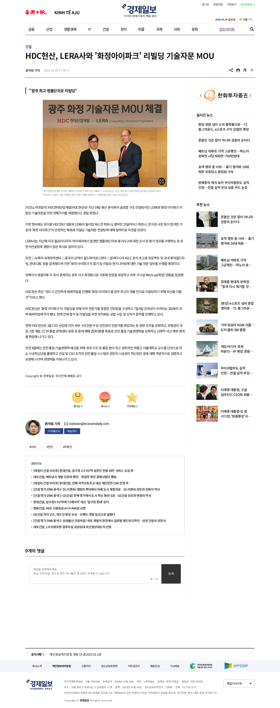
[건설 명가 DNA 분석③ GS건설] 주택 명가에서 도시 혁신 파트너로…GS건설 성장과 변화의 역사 (92, 495)
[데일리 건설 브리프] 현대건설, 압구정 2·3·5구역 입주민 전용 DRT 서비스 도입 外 (83, 470)
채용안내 (154, 666)
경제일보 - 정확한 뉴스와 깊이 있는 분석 (38, 685)
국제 (159, 29)
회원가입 (218, 4)
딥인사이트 (227, 29)
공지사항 (38, 654)
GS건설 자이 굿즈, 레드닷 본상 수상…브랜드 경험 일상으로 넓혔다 (74, 514)
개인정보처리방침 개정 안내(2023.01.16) (75, 654)
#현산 (49, 447)
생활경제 (70, 29)
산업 (49, 29)
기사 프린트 (238, 70)
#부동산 (67, 447)
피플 (141, 29)
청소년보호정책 (109, 666)
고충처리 (86, 666)
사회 (177, 29)
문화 (195, 29)
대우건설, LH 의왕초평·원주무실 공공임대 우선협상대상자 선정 (72, 526)
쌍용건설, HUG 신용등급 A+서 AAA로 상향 (59, 508)
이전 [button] (200, 95)
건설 (105, 29)
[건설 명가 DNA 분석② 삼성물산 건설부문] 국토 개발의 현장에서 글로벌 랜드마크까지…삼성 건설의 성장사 (99, 520)
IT (89, 29)
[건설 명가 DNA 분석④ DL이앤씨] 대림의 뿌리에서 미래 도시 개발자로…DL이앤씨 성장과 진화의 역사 (96, 489)
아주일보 (36, 12)
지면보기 (231, 4)
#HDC (32, 447)
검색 (252, 29)
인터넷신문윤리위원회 (202, 666)
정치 (123, 29)
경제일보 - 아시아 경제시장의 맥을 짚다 (140, 11)
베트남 (67, 12)
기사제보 (174, 666)
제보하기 (72, 431)
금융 (31, 29)
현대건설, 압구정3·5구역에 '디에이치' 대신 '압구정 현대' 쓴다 (71, 502)
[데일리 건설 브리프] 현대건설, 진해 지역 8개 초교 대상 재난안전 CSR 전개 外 (81, 483)
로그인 (205, 4)
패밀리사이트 (234, 683)
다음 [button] (250, 95)
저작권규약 (134, 666)
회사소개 (37, 666)
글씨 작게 (252, 70)
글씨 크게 (245, 70)
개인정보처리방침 (61, 666)
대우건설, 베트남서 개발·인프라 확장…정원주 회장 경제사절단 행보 (74, 476)
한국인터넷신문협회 (236, 665)
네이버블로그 (248, 4)
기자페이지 (54, 431)
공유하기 (231, 70)
